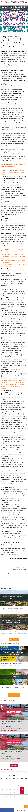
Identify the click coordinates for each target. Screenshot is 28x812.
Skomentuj (22, 810)
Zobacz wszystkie (14, 695)
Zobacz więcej (14, 639)
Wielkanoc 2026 (14, 677)
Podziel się (8, 810)
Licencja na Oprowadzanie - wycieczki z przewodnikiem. (11, 729)
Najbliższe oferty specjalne (11, 643)
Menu (26, 2)
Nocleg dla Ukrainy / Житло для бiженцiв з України (14, 653)
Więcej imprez (14, 765)
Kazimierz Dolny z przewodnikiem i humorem (11, 722)
